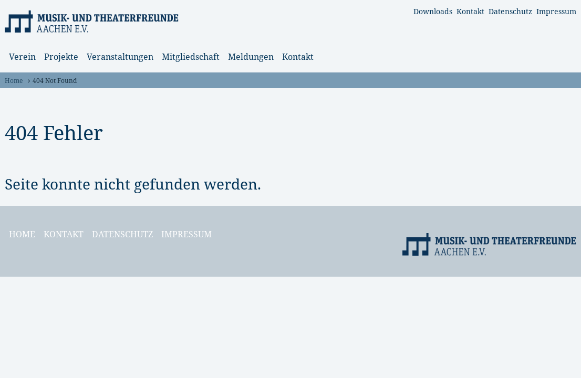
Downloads (432, 11)
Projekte (61, 56)
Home (14, 80)
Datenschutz (510, 11)
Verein (22, 56)
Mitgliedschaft (191, 56)
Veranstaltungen (120, 56)
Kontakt (470, 11)
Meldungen (251, 56)
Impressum (556, 11)
